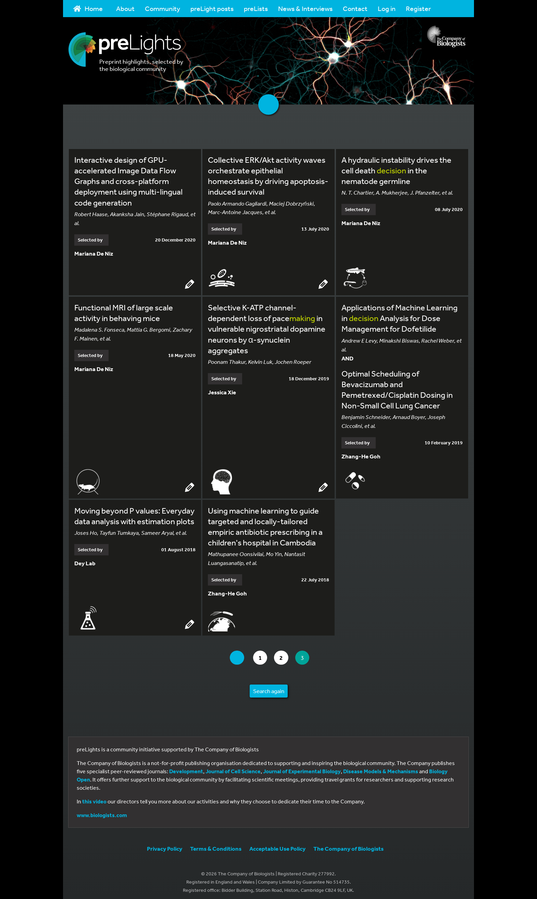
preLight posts (212, 8)
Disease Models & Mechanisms (380, 767)
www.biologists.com (102, 811)
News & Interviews (305, 8)
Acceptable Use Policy (277, 845)
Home (88, 8)
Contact (355, 8)
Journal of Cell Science (233, 767)
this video (94, 798)
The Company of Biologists (348, 845)
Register (418, 8)
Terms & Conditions (215, 845)
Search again (268, 687)
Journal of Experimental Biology (302, 767)
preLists (256, 8)
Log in (387, 8)
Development (186, 767)
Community (162, 8)
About (125, 8)
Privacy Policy (164, 845)
